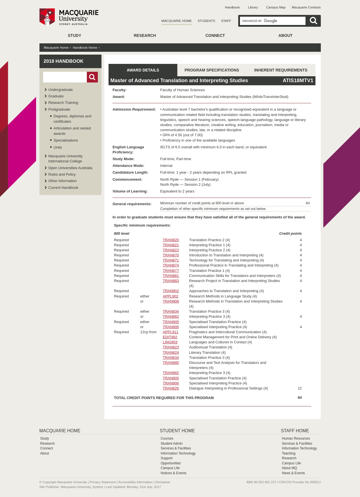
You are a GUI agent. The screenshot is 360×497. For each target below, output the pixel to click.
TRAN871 (171, 260)
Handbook (232, 7)
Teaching (288, 453)
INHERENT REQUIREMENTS (280, 70)
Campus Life (170, 468)
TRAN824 (171, 352)
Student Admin (172, 443)
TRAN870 (171, 255)
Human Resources (296, 438)
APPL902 (170, 296)
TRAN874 (171, 265)
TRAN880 (171, 363)
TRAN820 (171, 240)
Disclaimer (162, 482)
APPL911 (170, 332)
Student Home (177, 430)
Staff (226, 21)
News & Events (293, 473)
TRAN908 (171, 301)
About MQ (289, 468)
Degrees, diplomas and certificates (72, 118)
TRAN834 (171, 311)
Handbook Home (85, 47)
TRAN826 (171, 388)
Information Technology (178, 453)
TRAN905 (171, 322)
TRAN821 (171, 245)
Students (206, 21)
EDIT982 (170, 337)
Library (253, 7)
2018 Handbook (64, 61)
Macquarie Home (177, 21)
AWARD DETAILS (143, 70)
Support (167, 458)
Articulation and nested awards (72, 130)
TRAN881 (171, 276)
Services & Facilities (176, 448)
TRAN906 (171, 327)
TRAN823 (171, 347)
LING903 (170, 342)
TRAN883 (171, 281)
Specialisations (66, 140)
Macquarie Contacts (306, 7)
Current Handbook (63, 187)
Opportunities (171, 463)
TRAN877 (171, 270)
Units (58, 147)
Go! (92, 77)
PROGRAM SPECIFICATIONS (212, 70)
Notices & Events (173, 473)
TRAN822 (171, 250)
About (286, 35)
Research (145, 35)
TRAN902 (171, 291)
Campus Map (275, 7)
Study (74, 35)
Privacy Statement (103, 482)
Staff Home (295, 430)
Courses (167, 438)
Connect (215, 35)
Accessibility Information (135, 482)
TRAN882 (171, 316)
